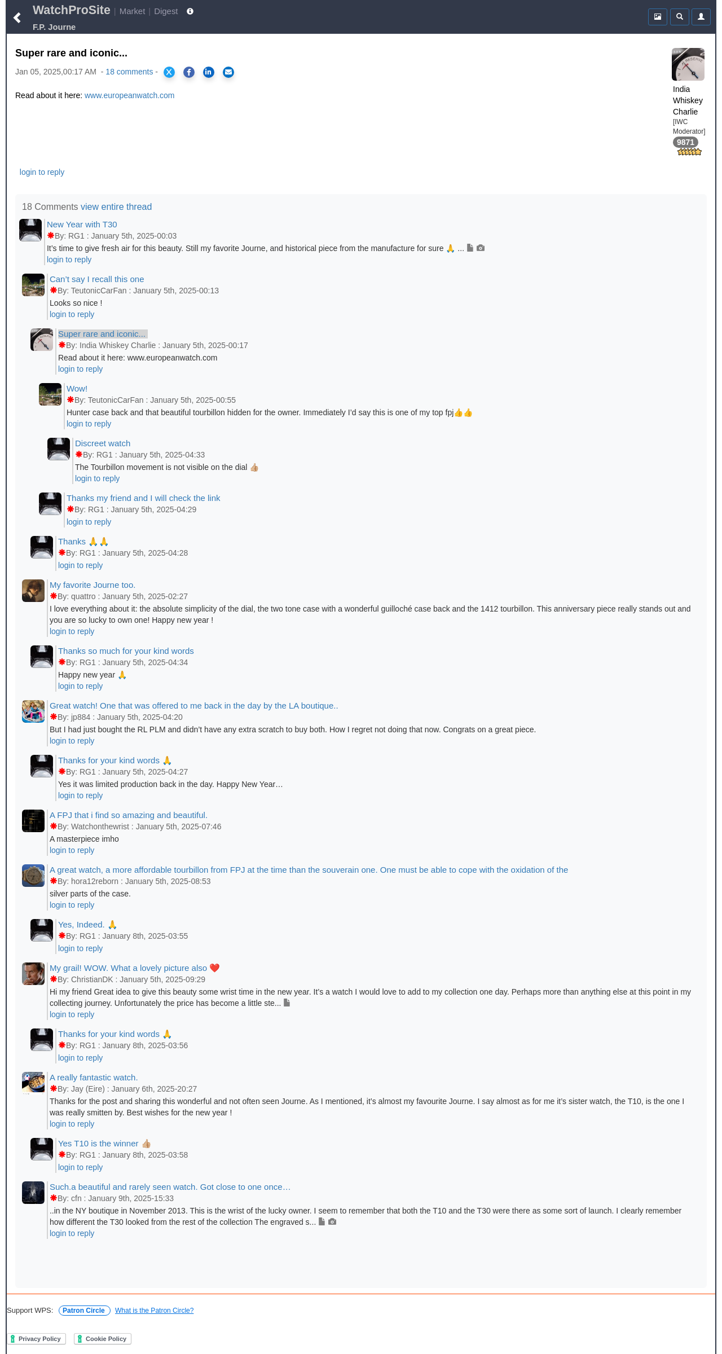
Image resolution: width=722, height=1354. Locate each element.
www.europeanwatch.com (130, 95)
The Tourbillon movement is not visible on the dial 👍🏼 (167, 467)
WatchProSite (72, 10)
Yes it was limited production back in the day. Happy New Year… (170, 784)
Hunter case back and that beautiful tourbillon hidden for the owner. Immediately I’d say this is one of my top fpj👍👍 (270, 412)
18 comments (129, 71)
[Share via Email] (228, 72)
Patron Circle (85, 1311)
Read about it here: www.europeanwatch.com (138, 357)
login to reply (42, 172)
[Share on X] (169, 72)
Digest (166, 11)
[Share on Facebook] (189, 72)
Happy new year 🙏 (92, 674)
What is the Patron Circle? (154, 1311)
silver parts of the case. (90, 893)
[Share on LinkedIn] (208, 72)
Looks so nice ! (76, 302)
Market (133, 11)
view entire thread (116, 207)
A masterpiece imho (84, 838)
